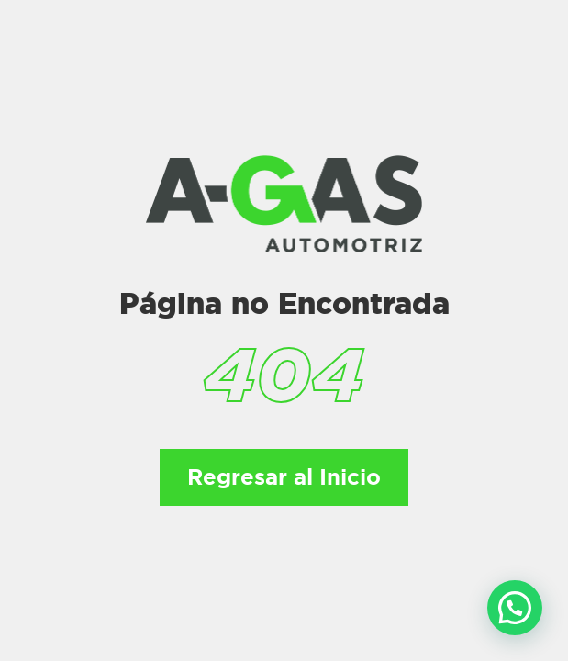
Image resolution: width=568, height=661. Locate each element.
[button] (514, 607)
